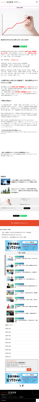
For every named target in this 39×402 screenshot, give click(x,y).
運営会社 (21, 397)
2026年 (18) (8, 328)
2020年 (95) (8, 349)
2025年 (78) (8, 332)
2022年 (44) (8, 342)
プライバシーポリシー (13, 397)
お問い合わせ (4, 397)
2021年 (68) (8, 346)
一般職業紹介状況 (14, 59)
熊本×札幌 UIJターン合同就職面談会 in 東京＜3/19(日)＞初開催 (13, 237)
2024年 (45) (8, 335)
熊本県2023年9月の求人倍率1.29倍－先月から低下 (11, 234)
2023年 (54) (8, 339)
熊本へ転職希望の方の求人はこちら (19, 223)
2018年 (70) (8, 356)
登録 (29, 369)
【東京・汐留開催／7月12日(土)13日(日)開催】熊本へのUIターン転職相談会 (16, 232)
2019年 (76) (8, 353)
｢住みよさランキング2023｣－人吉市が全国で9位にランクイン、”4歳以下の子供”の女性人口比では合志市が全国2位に (24, 190)
